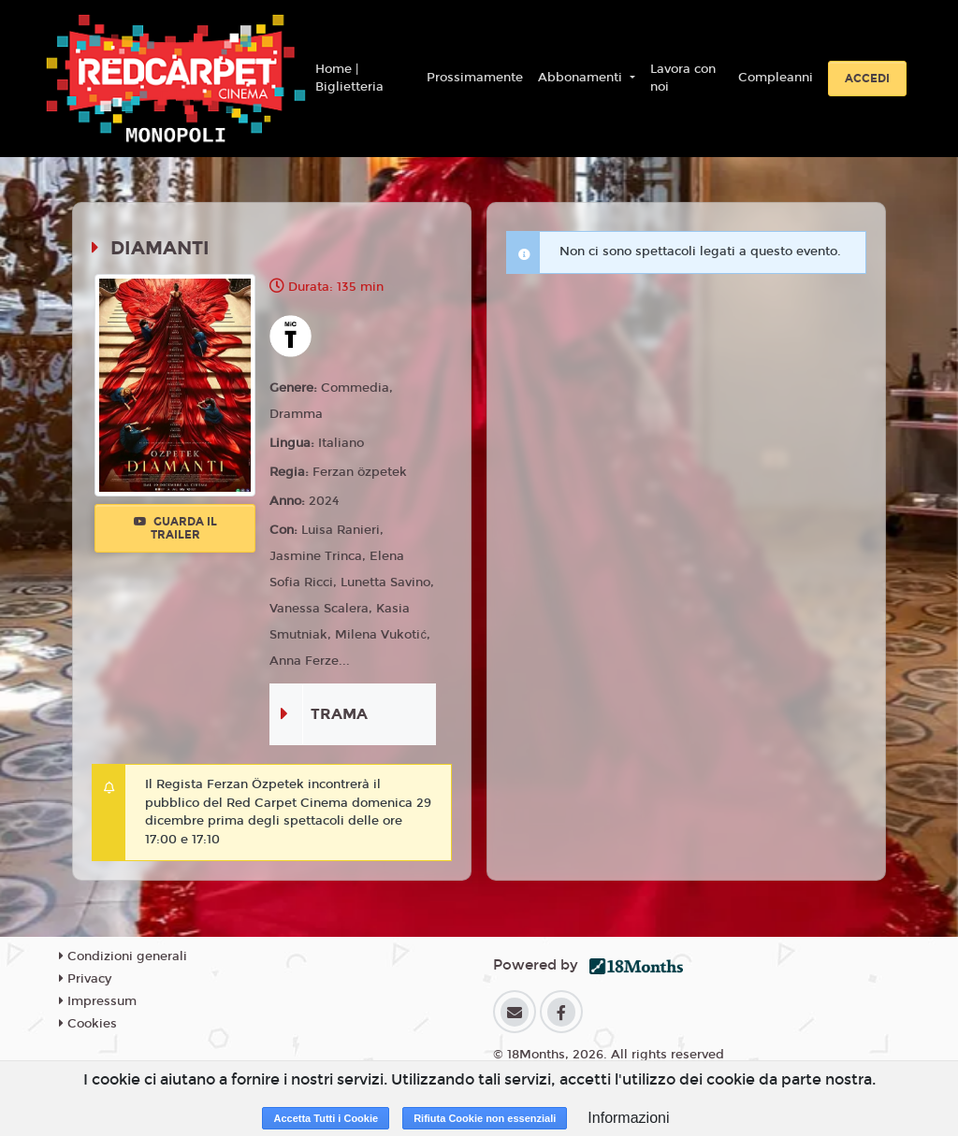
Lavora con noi (683, 78)
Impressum (98, 1001)
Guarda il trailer (175, 528)
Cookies (88, 1023)
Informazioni (628, 1118)
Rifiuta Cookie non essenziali (485, 1118)
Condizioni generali (123, 956)
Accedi (867, 78)
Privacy (85, 978)
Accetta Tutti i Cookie (325, 1118)
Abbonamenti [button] (582, 77)
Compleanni (775, 77)
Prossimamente (475, 77)
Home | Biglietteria (349, 78)
